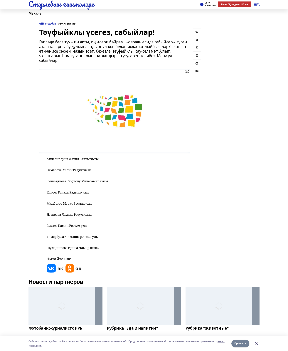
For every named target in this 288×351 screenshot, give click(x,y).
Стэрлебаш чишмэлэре (61, 4)
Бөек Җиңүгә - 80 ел (234, 4)
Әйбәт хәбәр (47, 23)
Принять (240, 343)
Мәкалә (34, 13)
